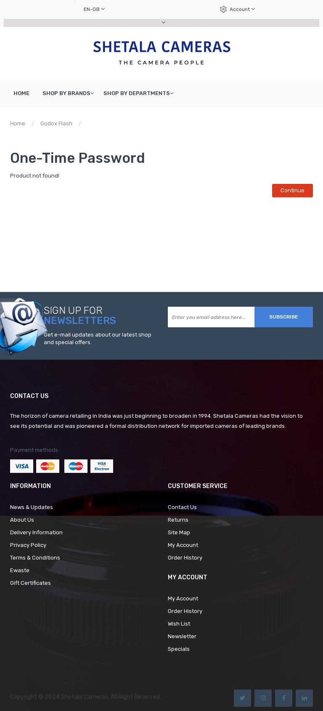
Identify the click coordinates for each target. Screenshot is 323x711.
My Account (183, 545)
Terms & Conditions (35, 557)
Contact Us (182, 507)
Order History (185, 557)
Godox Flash (56, 123)
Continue (292, 190)
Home (17, 123)
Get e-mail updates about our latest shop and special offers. (97, 339)
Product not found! (112, 123)
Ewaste (19, 570)
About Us (22, 520)
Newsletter (182, 636)
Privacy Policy (28, 545)
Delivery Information (36, 532)
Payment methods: (34, 450)
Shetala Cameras (84, 696)
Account (242, 9)
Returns (178, 520)
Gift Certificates (30, 583)
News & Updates (31, 507)
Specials (179, 649)
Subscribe (283, 317)
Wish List (179, 624)
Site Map (179, 532)
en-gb (94, 9)
